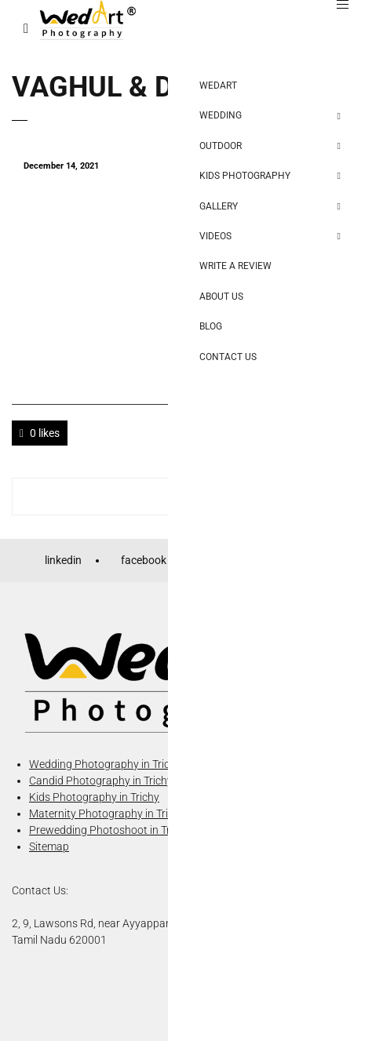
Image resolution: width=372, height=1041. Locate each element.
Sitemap (49, 846)
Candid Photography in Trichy (101, 780)
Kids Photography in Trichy (94, 797)
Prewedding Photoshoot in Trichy (109, 830)
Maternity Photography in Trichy (107, 813)
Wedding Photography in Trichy (105, 764)
